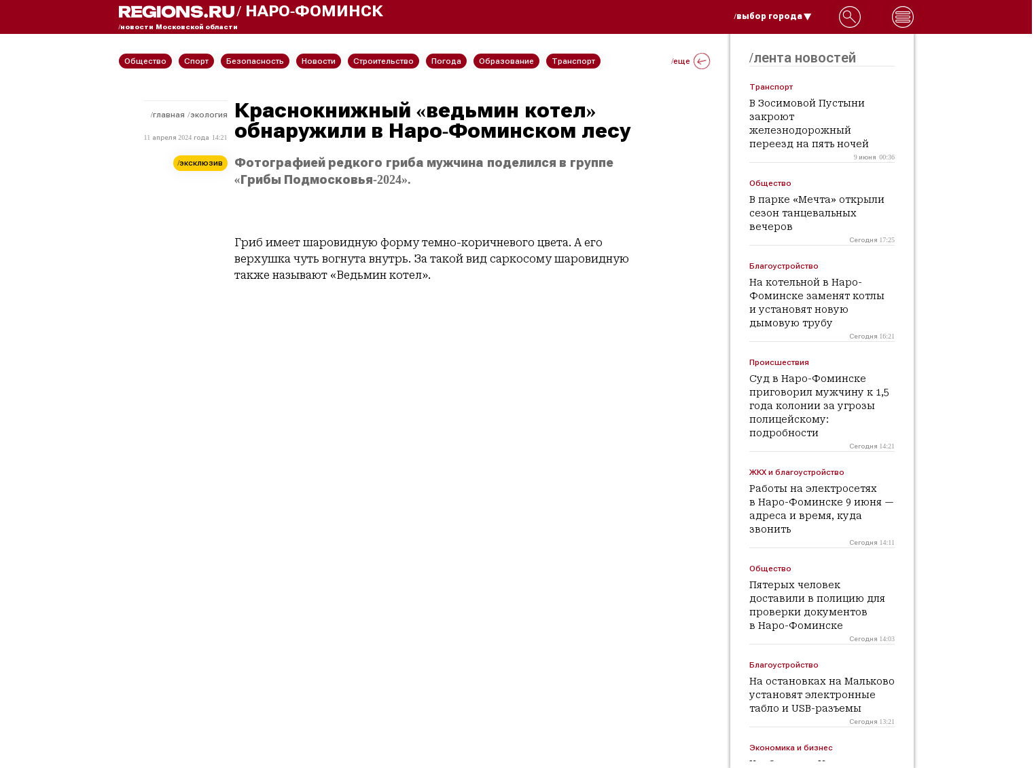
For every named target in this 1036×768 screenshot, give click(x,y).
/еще (690, 61)
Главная (169, 114)
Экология (209, 114)
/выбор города (773, 16)
